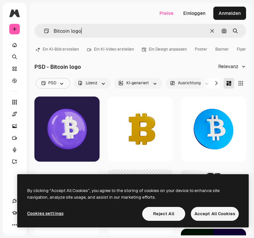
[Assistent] (17, 161)
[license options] (92, 83)
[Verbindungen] (14, 201)
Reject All (163, 214)
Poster (201, 49)
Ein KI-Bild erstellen (57, 49)
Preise (166, 13)
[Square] (240, 83)
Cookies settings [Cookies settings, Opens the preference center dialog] (45, 213)
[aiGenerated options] (138, 83)
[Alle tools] (14, 102)
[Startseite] (14, 45)
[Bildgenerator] (17, 126)
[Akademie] (14, 213)
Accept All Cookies (214, 214)
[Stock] (14, 68)
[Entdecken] (14, 80)
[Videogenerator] (17, 138)
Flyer (241, 49)
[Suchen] (14, 57)
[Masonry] (229, 83)
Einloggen (194, 13)
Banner (222, 49)
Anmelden (230, 13)
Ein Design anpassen (164, 49)
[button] (44, 30)
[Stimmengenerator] (17, 149)
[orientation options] (190, 83)
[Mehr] (14, 224)
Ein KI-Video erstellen (110, 49)
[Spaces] (17, 114)
